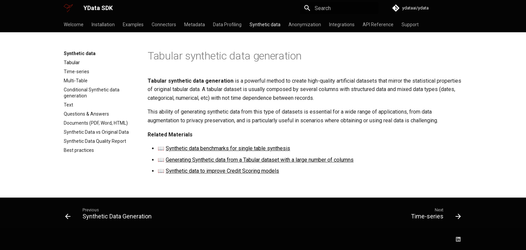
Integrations (342, 24)
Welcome (74, 24)
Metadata (194, 24)
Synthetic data (265, 24)
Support (410, 24)
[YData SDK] (68, 8)
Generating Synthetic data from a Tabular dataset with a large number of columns (260, 160)
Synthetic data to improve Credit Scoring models (222, 171)
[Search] (339, 8)
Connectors (164, 24)
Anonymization (304, 24)
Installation (103, 24)
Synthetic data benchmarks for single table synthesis (228, 148)
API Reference (378, 24)
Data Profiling (227, 24)
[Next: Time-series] (434, 215)
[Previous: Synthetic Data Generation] (110, 215)
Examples (133, 24)
